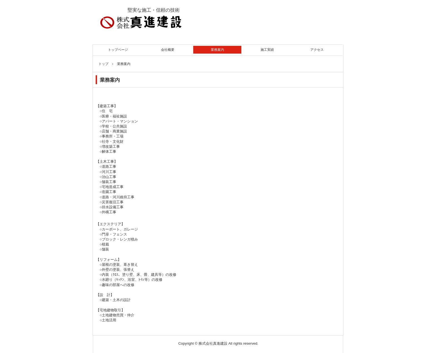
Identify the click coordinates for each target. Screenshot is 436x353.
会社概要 (167, 50)
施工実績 (267, 50)
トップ (103, 64)
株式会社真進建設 (166, 20)
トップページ (118, 50)
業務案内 (217, 50)
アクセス (317, 50)
